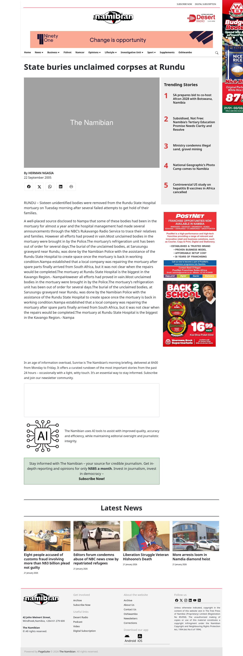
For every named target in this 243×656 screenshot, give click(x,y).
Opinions (93, 52)
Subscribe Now (184, 4)
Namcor (79, 52)
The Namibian (67, 651)
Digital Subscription (205, 4)
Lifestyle (109, 52)
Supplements (167, 52)
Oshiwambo (185, 52)
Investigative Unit (131, 52)
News (38, 52)
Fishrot (67, 52)
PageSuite (44, 651)
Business (52, 52)
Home (27, 52)
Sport (150, 52)
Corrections (130, 623)
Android (130, 638)
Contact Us (130, 609)
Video (76, 626)
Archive (77, 600)
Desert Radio (80, 617)
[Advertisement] (91, 331)
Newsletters (130, 618)
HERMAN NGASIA (40, 173)
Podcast (77, 621)
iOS (140, 638)
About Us (129, 605)
